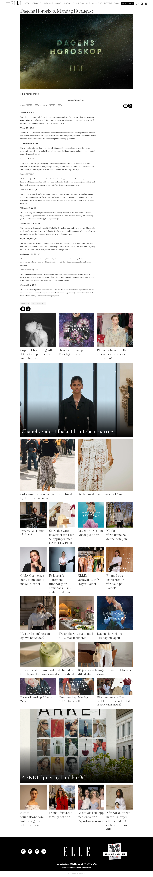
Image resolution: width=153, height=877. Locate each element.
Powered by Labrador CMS (76, 874)
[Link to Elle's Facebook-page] (30, 851)
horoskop (25, 303)
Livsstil (59, 3)
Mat (88, 3)
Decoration (78, 3)
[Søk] (137, 4)
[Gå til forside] (16, 3)
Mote (26, 3)
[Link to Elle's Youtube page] (37, 851)
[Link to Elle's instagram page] (23, 851)
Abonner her (128, 4)
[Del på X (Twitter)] (130, 106)
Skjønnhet (48, 3)
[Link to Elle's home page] (76, 851)
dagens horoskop (38, 303)
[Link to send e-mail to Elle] (43, 851)
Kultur (67, 3)
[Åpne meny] (8, 3)
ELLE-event (97, 3)
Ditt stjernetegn (111, 3)
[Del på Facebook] (125, 106)
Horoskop (36, 3)
